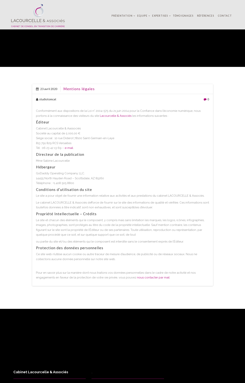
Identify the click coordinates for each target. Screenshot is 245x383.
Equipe (142, 15)
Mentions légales (79, 89)
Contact (225, 15)
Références (205, 15)
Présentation (122, 15)
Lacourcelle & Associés (115, 116)
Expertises (160, 15)
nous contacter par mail (153, 277)
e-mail (69, 148)
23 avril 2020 (46, 89)
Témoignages (183, 15)
